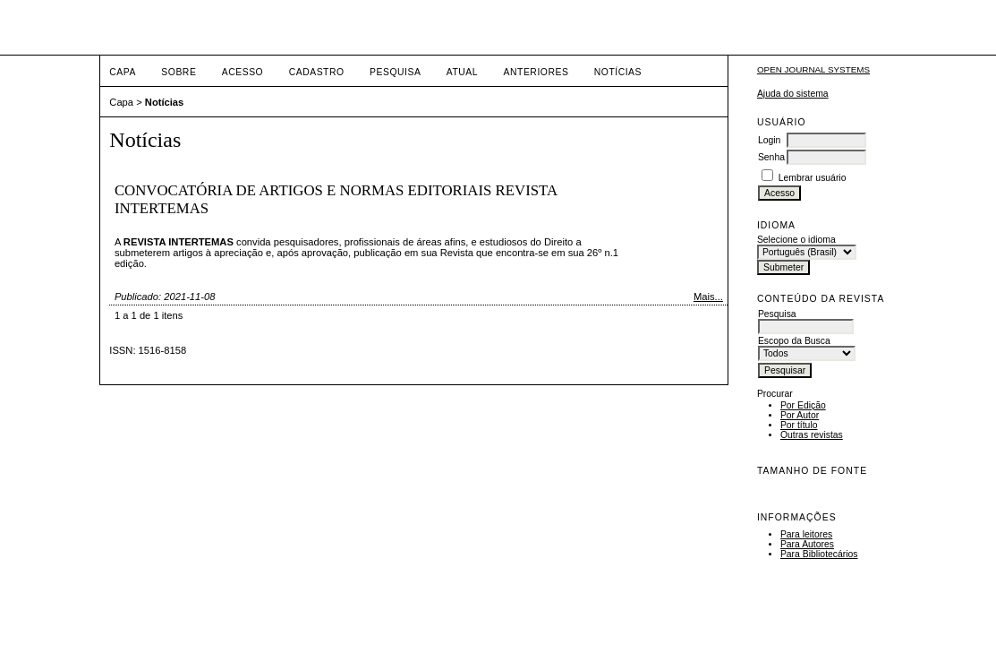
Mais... (708, 296)
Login (769, 140)
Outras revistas (811, 435)
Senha (771, 157)
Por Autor (799, 415)
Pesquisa (395, 72)
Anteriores (536, 72)
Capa (122, 72)
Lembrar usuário (813, 178)
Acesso (242, 72)
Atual (462, 72)
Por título (799, 425)
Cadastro (317, 72)
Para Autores (807, 544)
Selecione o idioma (796, 240)
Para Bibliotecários (819, 554)
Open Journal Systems (813, 69)
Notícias (618, 72)
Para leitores (806, 534)
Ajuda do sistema (793, 94)
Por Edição (803, 405)
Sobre (178, 72)
